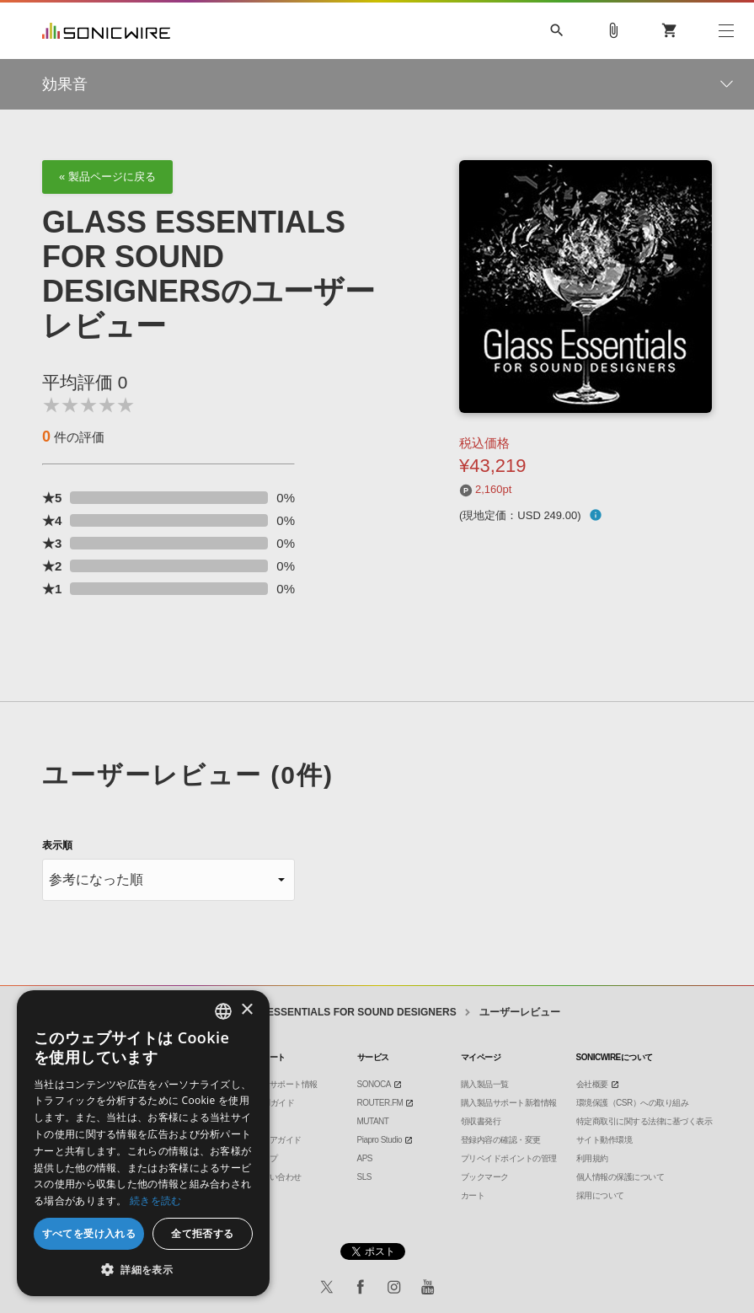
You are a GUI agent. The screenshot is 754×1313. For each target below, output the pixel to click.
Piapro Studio (380, 1139)
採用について (600, 1195)
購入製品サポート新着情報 (509, 1102)
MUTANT (373, 1121)
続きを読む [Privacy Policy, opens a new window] (156, 1200)
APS (365, 1158)
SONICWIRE (106, 31)
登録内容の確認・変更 (501, 1139)
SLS (364, 1177)
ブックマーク (485, 1177)
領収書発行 (481, 1121)
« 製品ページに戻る (107, 176)
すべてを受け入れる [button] (89, 1233)
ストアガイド (278, 1139)
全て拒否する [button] (202, 1233)
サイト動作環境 (604, 1139)
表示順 (57, 845)
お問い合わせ (278, 1177)
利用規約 (592, 1158)
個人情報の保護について (620, 1177)
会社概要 (592, 1084)
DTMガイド (274, 1102)
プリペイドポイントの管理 (509, 1158)
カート (473, 1195)
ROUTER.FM (380, 1102)
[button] (143, 1270)
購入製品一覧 (485, 1084)
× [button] (246, 1010)
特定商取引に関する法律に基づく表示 (644, 1121)
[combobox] (223, 1011)
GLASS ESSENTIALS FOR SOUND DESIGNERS (342, 1012)
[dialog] (143, 1143)
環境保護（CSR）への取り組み (632, 1102)
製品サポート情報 (286, 1084)
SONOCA (374, 1084)
